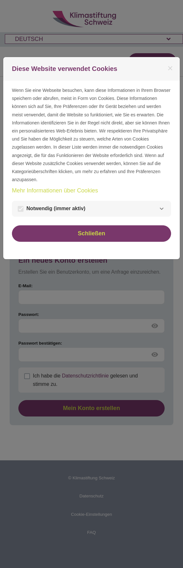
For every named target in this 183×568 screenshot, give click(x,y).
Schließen (91, 233)
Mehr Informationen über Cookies (55, 190)
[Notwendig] (161, 208)
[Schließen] (170, 68)
